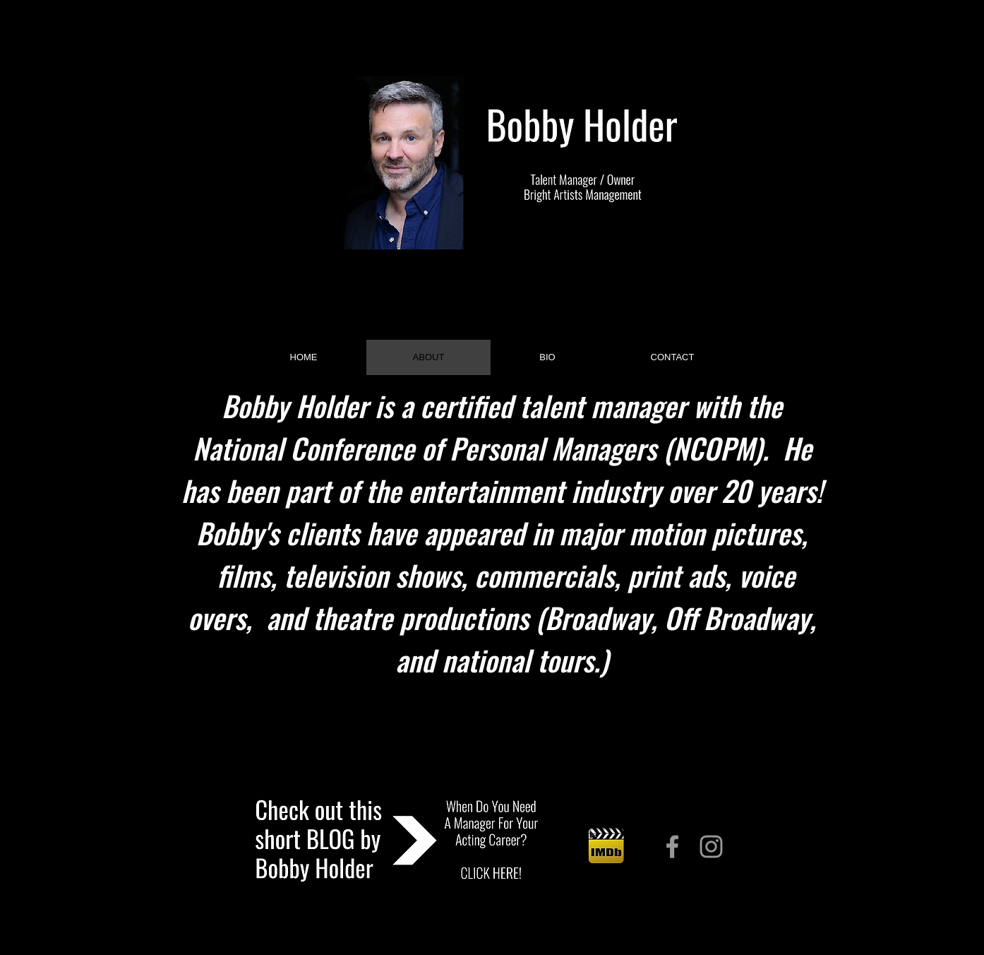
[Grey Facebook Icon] (672, 846)
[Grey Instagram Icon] (711, 846)
